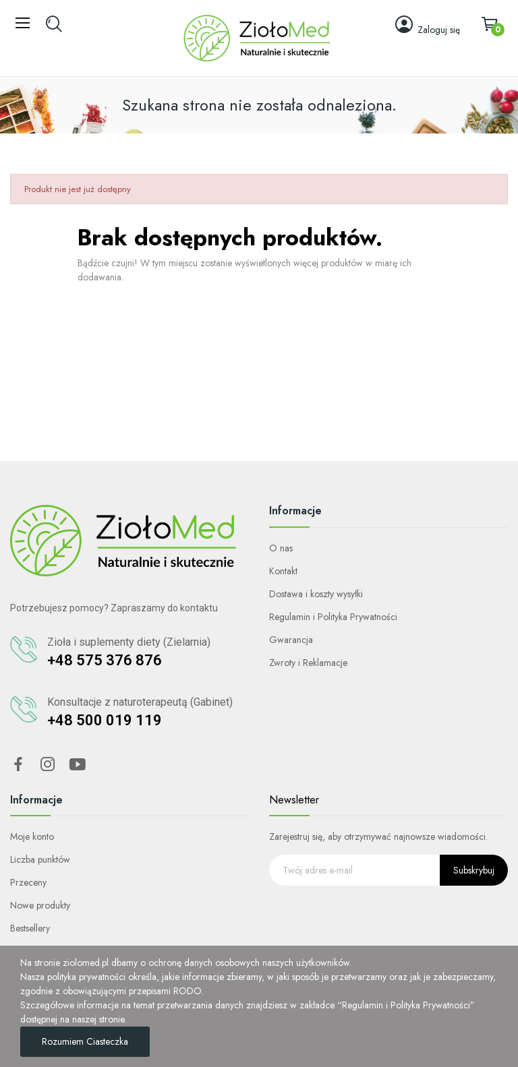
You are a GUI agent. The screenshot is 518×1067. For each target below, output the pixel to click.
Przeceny (28, 882)
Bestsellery (30, 928)
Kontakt (283, 571)
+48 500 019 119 (104, 720)
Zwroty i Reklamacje (308, 662)
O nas (281, 548)
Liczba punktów (40, 859)
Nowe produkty (40, 905)
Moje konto (32, 836)
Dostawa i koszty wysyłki (316, 594)
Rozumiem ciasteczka (85, 1041)
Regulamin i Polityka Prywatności (333, 616)
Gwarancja (291, 639)
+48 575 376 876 (104, 660)
